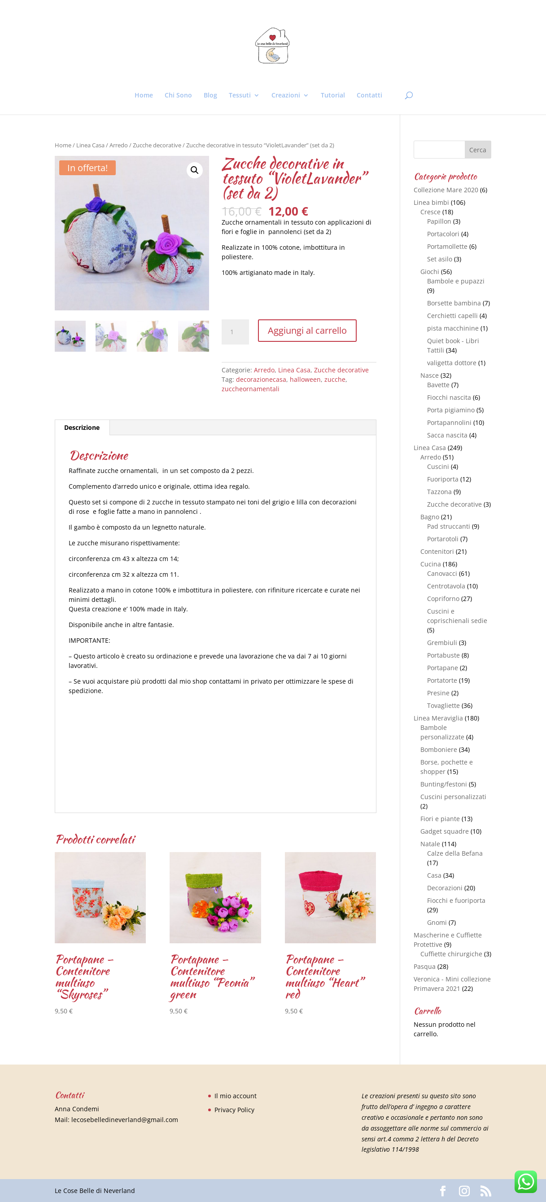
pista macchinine (453, 328)
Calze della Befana (455, 853)
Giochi (429, 271)
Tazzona (439, 491)
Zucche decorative (157, 145)
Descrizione (82, 427)
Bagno (429, 517)
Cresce (430, 212)
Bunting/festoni (443, 784)
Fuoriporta (443, 479)
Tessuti (240, 95)
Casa (434, 875)
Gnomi (437, 922)
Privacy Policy (234, 1109)
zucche (334, 379)
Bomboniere (438, 749)
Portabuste (443, 655)
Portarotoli (443, 539)
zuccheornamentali (251, 388)
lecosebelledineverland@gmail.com (124, 1119)
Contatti (369, 95)
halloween (305, 379)
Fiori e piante (440, 818)
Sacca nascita (447, 435)
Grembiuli (442, 642)
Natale (430, 844)
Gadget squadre (444, 831)
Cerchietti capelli (452, 315)
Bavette (438, 384)
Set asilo (439, 259)
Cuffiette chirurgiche (451, 954)
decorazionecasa (261, 379)
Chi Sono (178, 95)
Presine (438, 693)
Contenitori (437, 551)
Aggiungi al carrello (307, 330)
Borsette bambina (454, 303)
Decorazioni (445, 888)
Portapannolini (449, 422)
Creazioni (285, 95)
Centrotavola (446, 586)
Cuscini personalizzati (453, 796)
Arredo (118, 145)
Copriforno (443, 598)
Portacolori (443, 234)
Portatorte (442, 680)
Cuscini (438, 466)
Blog (210, 95)
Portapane (442, 667)
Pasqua (425, 966)
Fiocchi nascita (449, 397)
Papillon (439, 221)
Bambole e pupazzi (456, 281)
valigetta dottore (451, 362)
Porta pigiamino (451, 410)
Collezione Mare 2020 (446, 190)
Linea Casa (90, 145)
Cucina (430, 564)
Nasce (429, 375)
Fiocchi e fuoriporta (456, 900)
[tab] (82, 427)
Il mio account (235, 1096)
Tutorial (333, 95)
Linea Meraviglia (438, 718)
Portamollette (447, 246)
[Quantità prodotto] (235, 332)
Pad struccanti (448, 526)
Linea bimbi (431, 202)
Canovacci (442, 573)
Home (144, 95)
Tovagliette (443, 705)
